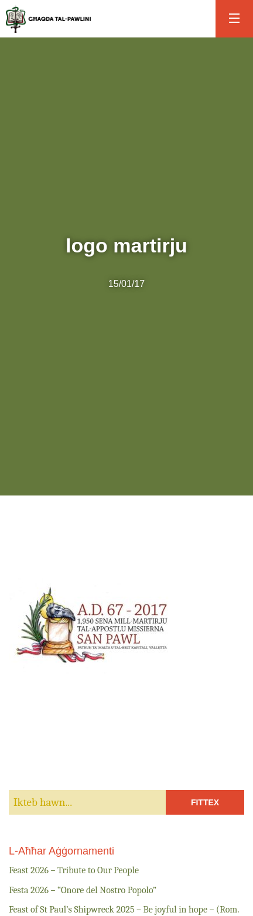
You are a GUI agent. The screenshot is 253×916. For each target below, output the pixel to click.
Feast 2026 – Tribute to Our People (74, 870)
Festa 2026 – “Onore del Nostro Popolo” (82, 890)
